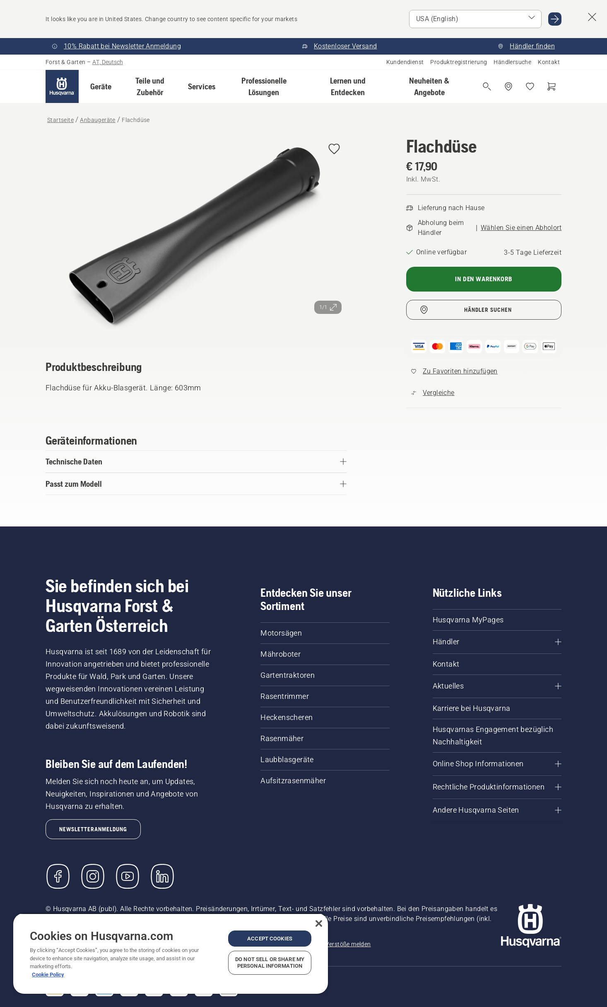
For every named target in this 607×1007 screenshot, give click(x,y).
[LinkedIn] (162, 876)
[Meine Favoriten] (530, 86)
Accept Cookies (269, 938)
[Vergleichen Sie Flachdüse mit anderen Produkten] (433, 392)
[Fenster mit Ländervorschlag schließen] (592, 17)
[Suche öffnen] (487, 86)
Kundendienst (405, 62)
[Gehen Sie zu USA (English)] (554, 19)
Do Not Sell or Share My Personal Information (269, 962)
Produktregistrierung (458, 62)
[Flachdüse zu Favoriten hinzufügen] (334, 149)
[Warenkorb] (551, 86)
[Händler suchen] (508, 86)
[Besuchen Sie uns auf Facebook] (58, 876)
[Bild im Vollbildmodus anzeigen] (196, 236)
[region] (170, 953)
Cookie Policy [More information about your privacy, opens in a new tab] (48, 974)
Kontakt (549, 62)
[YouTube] (127, 876)
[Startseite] (62, 86)
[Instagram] (92, 876)
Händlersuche (512, 62)
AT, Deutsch (107, 62)
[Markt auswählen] (475, 19)
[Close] (319, 923)
